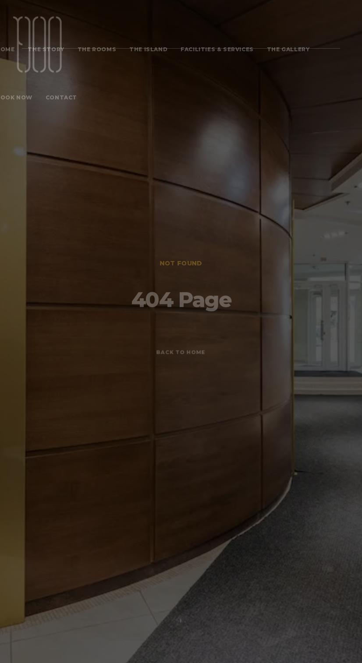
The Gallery (288, 49)
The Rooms (97, 49)
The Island (148, 49)
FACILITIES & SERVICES (217, 49)
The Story (46, 49)
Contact (61, 97)
